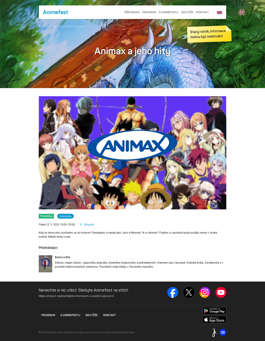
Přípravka (132, 12)
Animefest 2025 (59, 26)
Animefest (55, 12)
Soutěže (187, 12)
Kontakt (202, 12)
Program (149, 12)
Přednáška (46, 216)
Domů (42, 26)
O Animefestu (168, 12)
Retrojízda (65, 216)
